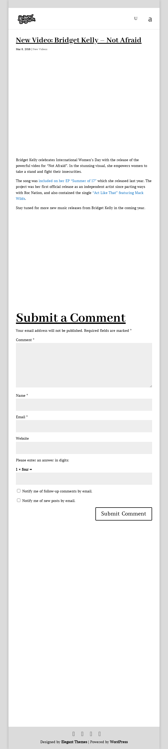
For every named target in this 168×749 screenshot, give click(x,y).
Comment (25, 340)
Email (22, 417)
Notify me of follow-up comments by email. (57, 491)
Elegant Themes (74, 742)
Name (22, 395)
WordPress (119, 742)
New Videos (40, 49)
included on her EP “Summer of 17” (67, 181)
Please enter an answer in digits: (42, 460)
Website (22, 438)
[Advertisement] (92, 248)
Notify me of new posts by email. (48, 501)
